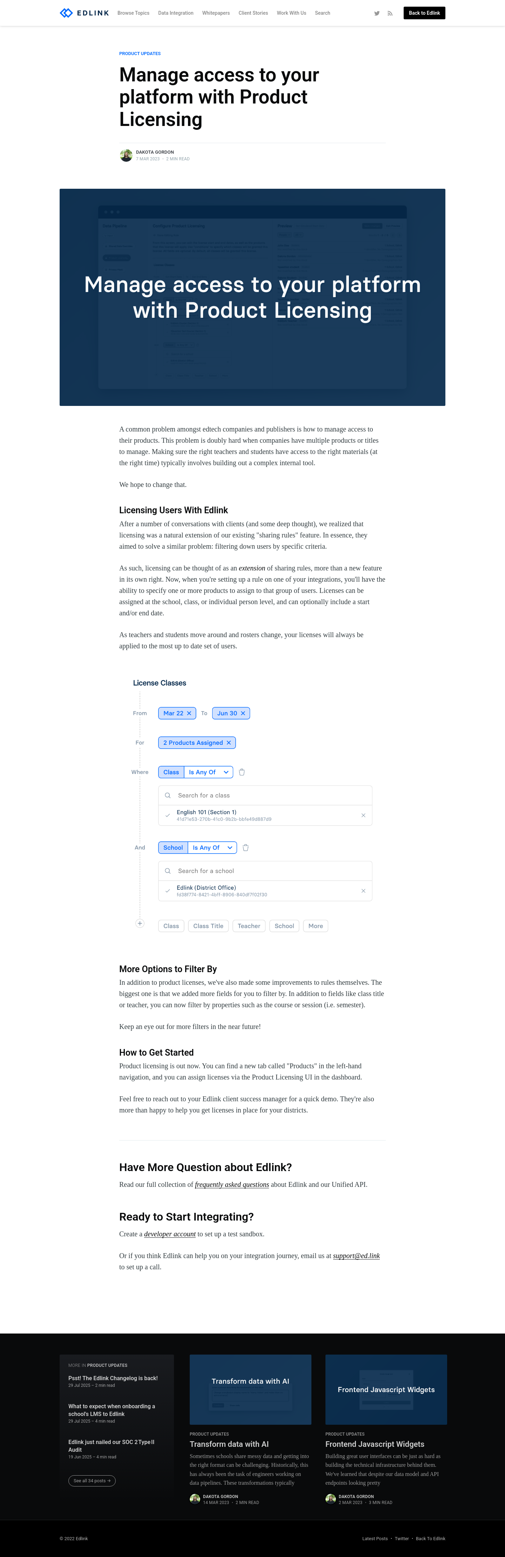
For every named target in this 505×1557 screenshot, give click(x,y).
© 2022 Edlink (74, 1538)
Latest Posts (375, 1538)
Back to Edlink (424, 13)
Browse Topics (133, 13)
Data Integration (175, 13)
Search (322, 13)
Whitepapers (216, 13)
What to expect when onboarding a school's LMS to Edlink (111, 1410)
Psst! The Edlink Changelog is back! (113, 1378)
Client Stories (253, 13)
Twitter (402, 1538)
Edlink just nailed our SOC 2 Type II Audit (111, 1446)
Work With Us (291, 13)
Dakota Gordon (155, 152)
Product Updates (140, 53)
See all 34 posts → (92, 1480)
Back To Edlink (430, 1538)
